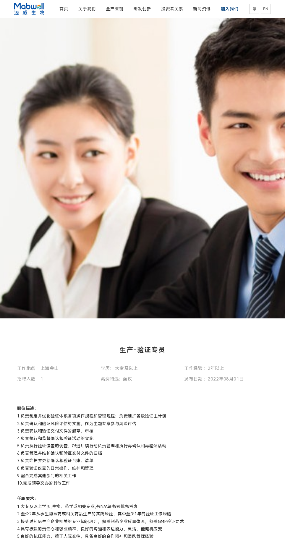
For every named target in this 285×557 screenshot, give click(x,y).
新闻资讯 (202, 9)
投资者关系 (172, 9)
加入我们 (230, 9)
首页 (63, 9)
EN (265, 9)
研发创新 (142, 9)
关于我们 (87, 9)
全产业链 (115, 9)
